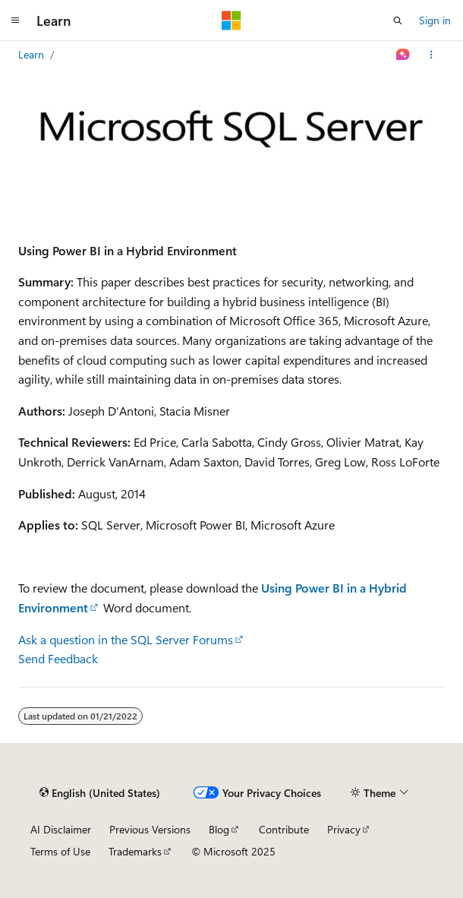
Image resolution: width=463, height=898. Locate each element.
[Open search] (398, 20)
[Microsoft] (231, 20)
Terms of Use (60, 851)
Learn (31, 54)
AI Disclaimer (60, 829)
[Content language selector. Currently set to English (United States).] (99, 792)
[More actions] (431, 55)
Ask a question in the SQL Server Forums (125, 639)
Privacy (344, 829)
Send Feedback (58, 658)
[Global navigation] (15, 20)
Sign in (435, 20)
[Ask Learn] (403, 55)
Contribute (284, 829)
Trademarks (135, 851)
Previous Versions (150, 829)
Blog (219, 829)
